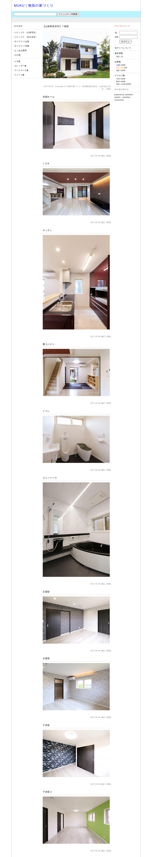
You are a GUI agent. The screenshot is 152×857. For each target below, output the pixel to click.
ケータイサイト (122, 89)
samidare (129, 95)
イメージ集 (19, 75)
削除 (108, 156)
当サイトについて (123, 48)
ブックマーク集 (21, 70)
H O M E (18, 26)
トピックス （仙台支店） (26, 37)
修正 (103, 156)
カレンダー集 (20, 66)
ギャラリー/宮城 (21, 46)
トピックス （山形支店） (26, 32)
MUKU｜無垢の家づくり (34, 5)
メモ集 (17, 61)
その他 (17, 55)
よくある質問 (20, 50)
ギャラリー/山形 (21, 41)
